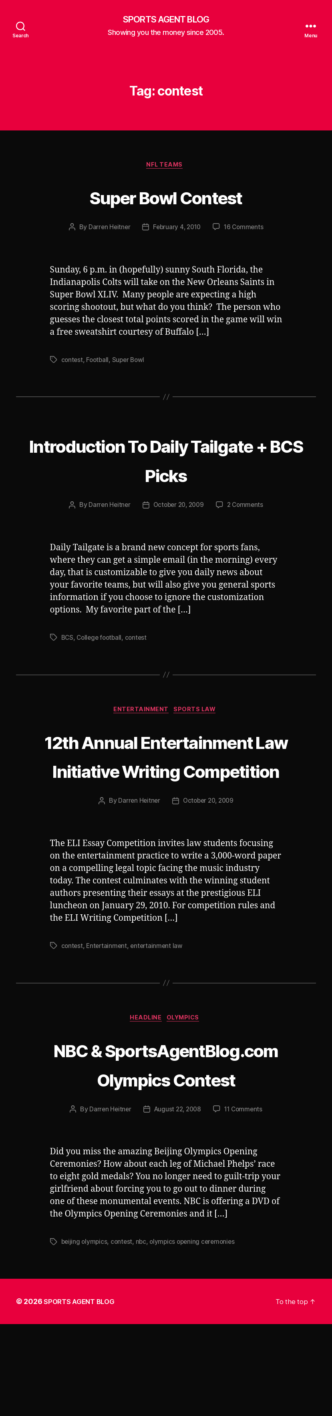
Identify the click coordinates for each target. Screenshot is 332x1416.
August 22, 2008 (177, 1201)
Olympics (186, 1080)
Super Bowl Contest (166, 197)
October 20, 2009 (178, 507)
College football (101, 639)
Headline (145, 1080)
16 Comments (245, 230)
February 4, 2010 (176, 230)
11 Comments (245, 1201)
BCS (67, 639)
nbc (143, 1334)
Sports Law (197, 712)
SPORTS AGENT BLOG (165, 20)
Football (99, 362)
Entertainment (140, 712)
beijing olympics (85, 1334)
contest (72, 362)
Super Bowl (130, 362)
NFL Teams (166, 167)
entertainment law (159, 1007)
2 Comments (247, 507)
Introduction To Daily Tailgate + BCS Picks (166, 460)
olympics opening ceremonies (196, 1334)
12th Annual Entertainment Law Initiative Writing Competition (166, 786)
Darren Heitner (107, 230)
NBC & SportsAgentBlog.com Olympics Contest (166, 1140)
